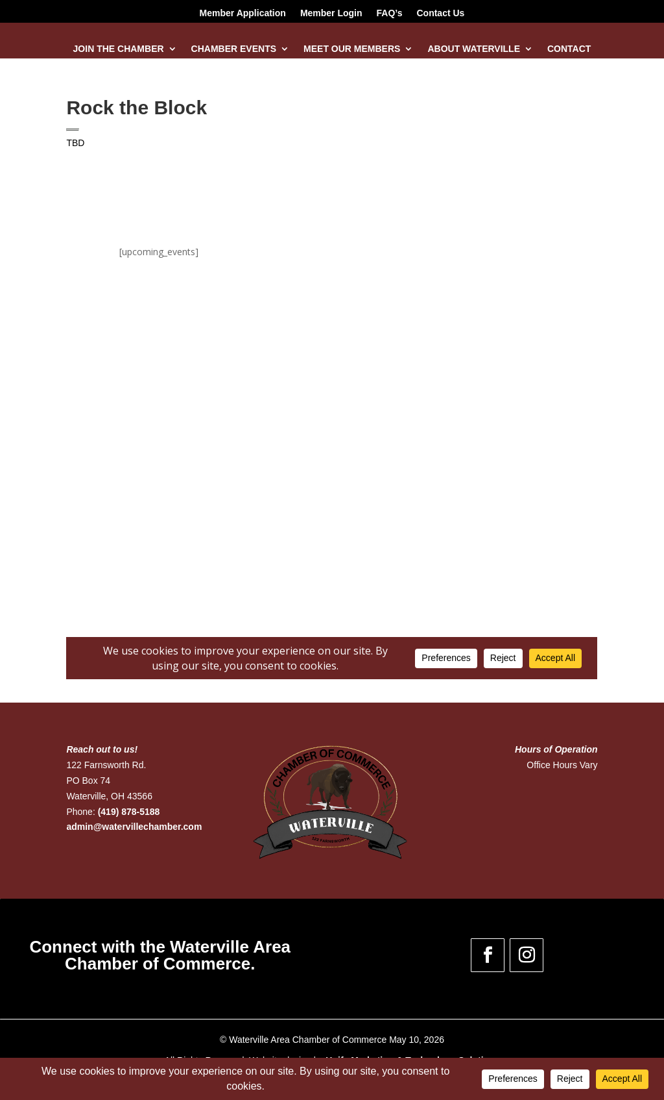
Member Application (243, 13)
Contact (569, 49)
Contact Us (440, 13)
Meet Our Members (351, 49)
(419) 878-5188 (129, 811)
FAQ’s (390, 13)
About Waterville (473, 49)
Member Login (331, 13)
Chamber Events (233, 49)
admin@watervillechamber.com (134, 826)
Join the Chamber (118, 49)
